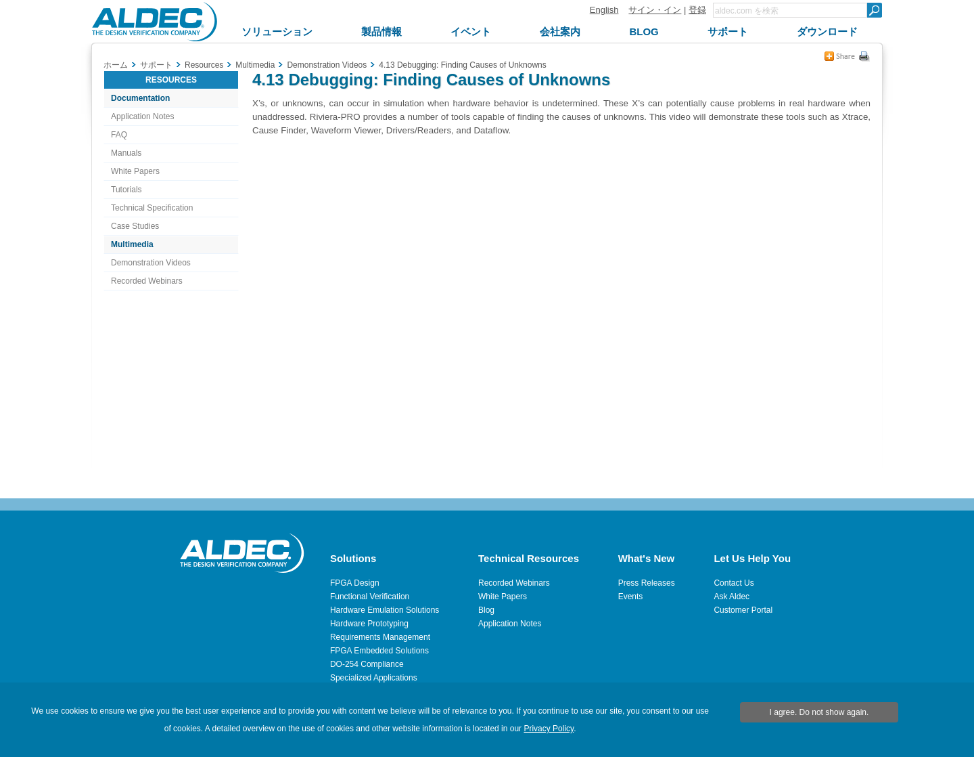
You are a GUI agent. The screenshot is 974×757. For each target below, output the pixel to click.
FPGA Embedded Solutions (379, 650)
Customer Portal (743, 610)
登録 (697, 10)
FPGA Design (354, 583)
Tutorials (126, 189)
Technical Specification (152, 208)
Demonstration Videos (151, 262)
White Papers (135, 171)
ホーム (115, 65)
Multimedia (132, 244)
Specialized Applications (373, 678)
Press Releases (646, 583)
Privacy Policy (549, 728)
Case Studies (135, 226)
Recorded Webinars (147, 281)
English (604, 10)
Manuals (126, 153)
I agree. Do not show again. (819, 712)
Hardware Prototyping (369, 623)
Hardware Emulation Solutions (384, 610)
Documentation (140, 98)
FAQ (119, 134)
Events (630, 596)
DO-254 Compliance (367, 664)
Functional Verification (369, 596)
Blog (486, 610)
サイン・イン (654, 10)
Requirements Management (380, 637)
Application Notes (142, 116)
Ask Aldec (731, 596)
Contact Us (733, 583)
